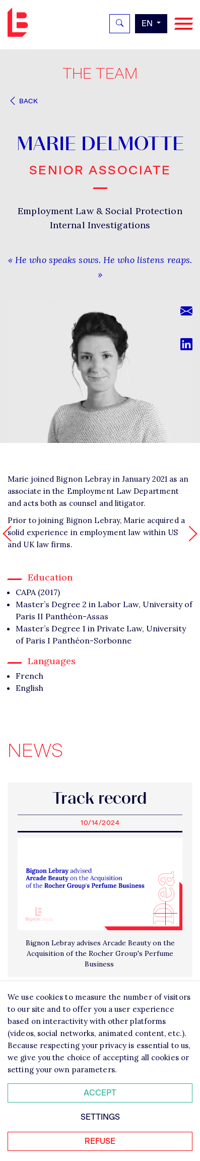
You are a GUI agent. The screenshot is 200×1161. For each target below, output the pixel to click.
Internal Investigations (100, 225)
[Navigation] (183, 24)
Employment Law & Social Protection (100, 211)
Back (23, 101)
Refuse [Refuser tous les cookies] (100, 1141)
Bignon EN (20, 22)
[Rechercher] (119, 23)
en (148, 23)
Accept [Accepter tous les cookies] (100, 1093)
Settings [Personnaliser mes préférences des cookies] (100, 1117)
